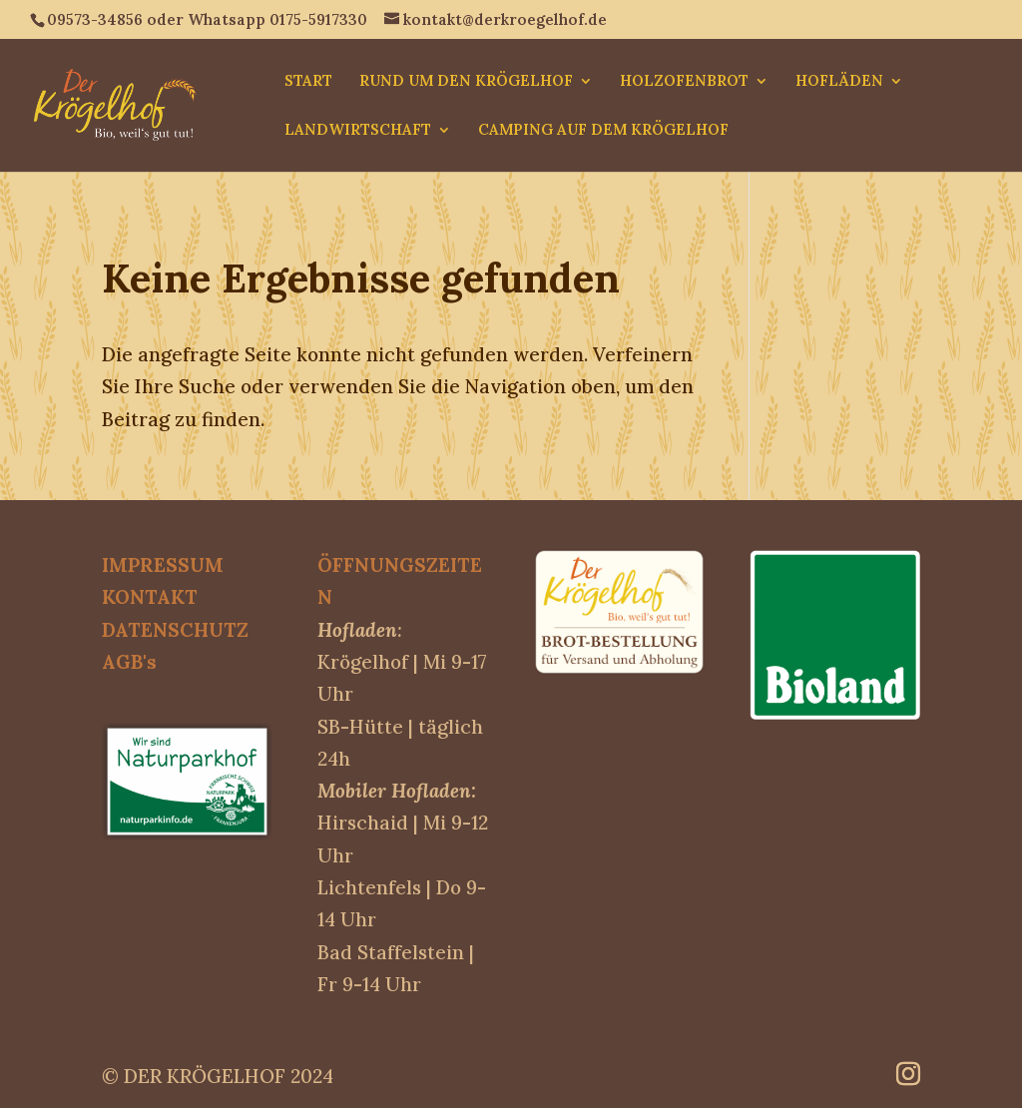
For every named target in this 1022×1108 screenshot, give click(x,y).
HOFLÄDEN (839, 82)
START (308, 82)
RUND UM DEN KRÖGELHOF (466, 82)
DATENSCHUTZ (175, 630)
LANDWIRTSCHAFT (357, 131)
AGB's (129, 662)
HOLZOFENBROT (684, 82)
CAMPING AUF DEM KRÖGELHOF (603, 131)
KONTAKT (150, 597)
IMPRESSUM (163, 565)
